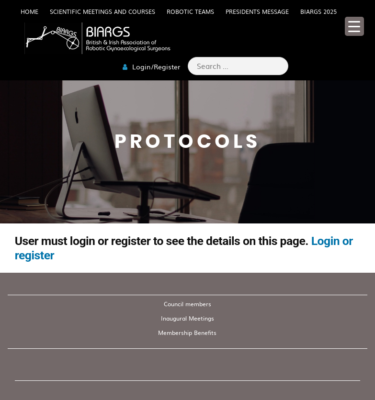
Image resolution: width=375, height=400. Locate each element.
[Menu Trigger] (354, 26)
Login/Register (151, 66)
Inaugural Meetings (187, 318)
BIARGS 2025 (318, 11)
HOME (29, 11)
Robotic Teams (190, 11)
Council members (187, 304)
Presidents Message (257, 11)
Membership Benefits (187, 332)
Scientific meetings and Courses (102, 11)
